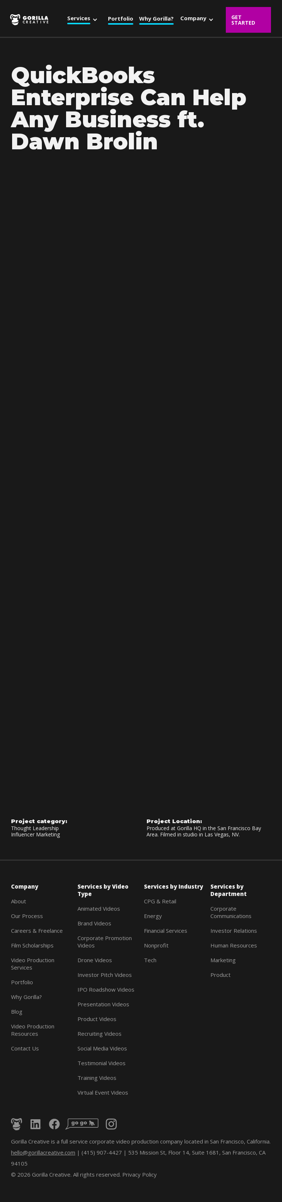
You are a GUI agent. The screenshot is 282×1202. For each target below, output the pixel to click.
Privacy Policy (139, 1174)
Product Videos (96, 1019)
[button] (84, 19)
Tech (150, 960)
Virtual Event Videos (102, 1092)
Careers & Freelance (37, 930)
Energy (153, 916)
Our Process (27, 916)
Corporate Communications (231, 912)
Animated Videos (98, 908)
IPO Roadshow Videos (105, 989)
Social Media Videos (102, 1048)
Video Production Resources (32, 1030)
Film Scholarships (32, 945)
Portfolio (22, 982)
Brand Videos (94, 923)
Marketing (223, 960)
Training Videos (96, 1077)
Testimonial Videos (101, 1063)
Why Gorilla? (26, 996)
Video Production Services (32, 963)
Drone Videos (94, 960)
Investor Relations (233, 930)
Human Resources (233, 945)
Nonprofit (156, 945)
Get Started (243, 20)
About (18, 901)
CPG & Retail (160, 901)
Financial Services (165, 930)
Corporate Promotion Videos (104, 941)
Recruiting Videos (99, 1033)
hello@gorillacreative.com (43, 1152)
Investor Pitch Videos (104, 974)
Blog (16, 1011)
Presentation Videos (103, 1004)
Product (220, 974)
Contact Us (25, 1048)
